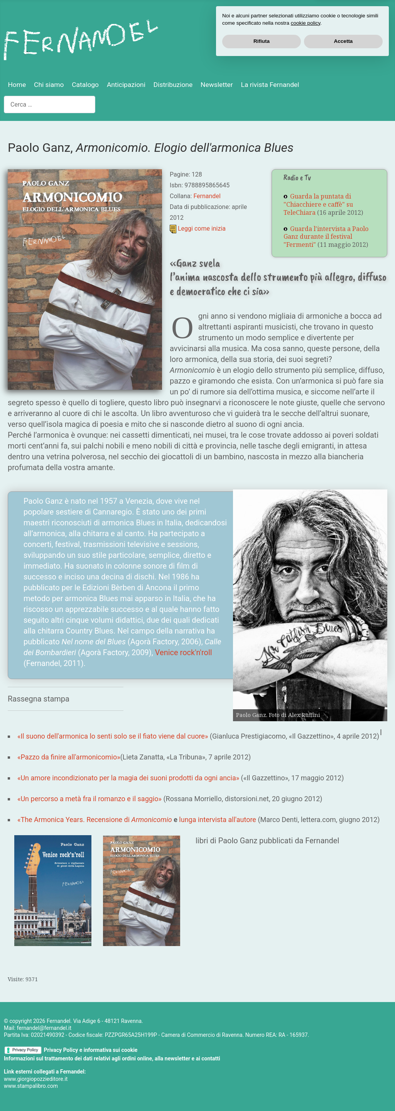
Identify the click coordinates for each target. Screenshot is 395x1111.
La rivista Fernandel (270, 84)
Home (17, 84)
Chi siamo (49, 84)
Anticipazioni (126, 84)
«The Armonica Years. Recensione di (94, 819)
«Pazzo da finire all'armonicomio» (68, 757)
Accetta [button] (343, 1090)
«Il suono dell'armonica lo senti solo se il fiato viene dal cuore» (112, 736)
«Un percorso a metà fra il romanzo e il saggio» (89, 799)
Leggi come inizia (202, 228)
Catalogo (85, 84)
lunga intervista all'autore (217, 819)
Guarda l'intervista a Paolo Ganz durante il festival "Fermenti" (326, 236)
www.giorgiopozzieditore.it (36, 1079)
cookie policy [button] (305, 1072)
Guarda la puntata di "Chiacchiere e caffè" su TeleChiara (318, 204)
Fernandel (206, 196)
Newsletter (217, 84)
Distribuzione (173, 84)
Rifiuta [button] (261, 1090)
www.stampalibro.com (31, 1086)
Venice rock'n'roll (183, 652)
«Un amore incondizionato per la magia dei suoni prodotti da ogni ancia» (128, 778)
